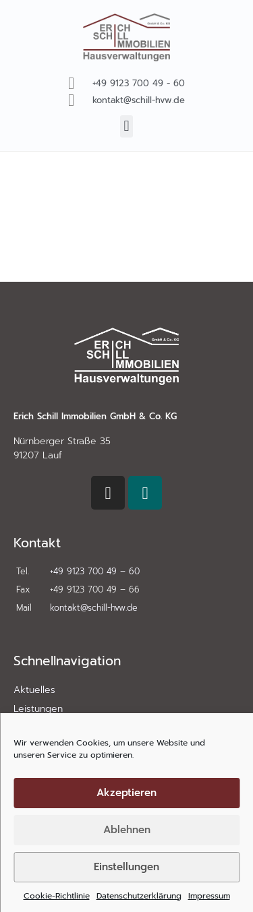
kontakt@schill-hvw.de (94, 607)
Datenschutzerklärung (138, 896)
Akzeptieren (126, 792)
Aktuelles (34, 690)
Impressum (209, 896)
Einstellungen (126, 866)
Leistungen (38, 709)
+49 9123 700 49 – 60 (95, 571)
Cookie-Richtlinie (57, 896)
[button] (126, 126)
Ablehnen (126, 829)
